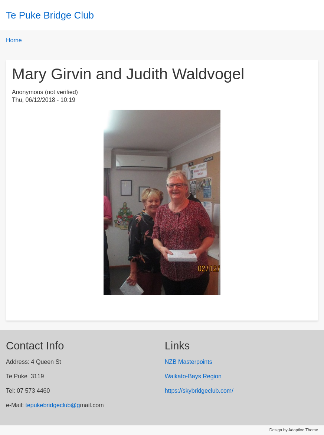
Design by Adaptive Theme (293, 430)
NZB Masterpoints (188, 362)
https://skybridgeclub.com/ (199, 391)
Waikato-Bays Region (193, 376)
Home (14, 40)
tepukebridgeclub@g (52, 405)
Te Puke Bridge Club (50, 15)
